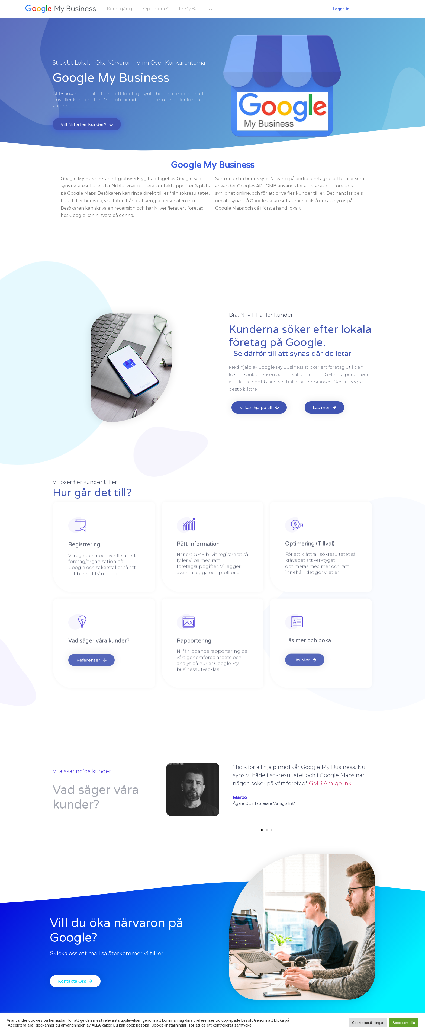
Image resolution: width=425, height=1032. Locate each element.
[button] (262, 830)
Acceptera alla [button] (403, 1023)
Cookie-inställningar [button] (367, 1023)
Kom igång (119, 8)
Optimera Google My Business (177, 8)
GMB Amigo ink (330, 783)
